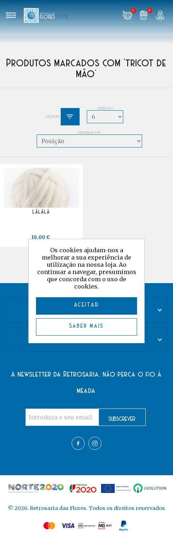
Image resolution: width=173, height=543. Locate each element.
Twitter (94, 443)
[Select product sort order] (89, 141)
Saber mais (86, 326)
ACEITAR (86, 305)
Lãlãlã (41, 212)
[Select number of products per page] (105, 116)
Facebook (78, 443)
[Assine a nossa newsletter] (62, 417)
